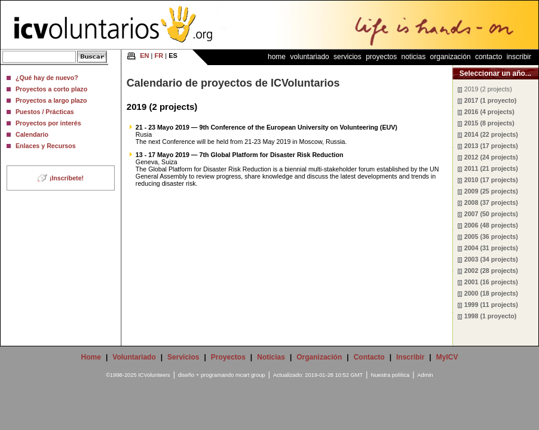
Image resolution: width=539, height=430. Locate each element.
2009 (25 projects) (491, 191)
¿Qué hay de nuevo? (47, 77)
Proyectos (381, 57)
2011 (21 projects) (491, 168)
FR (159, 55)
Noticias (414, 57)
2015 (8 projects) (489, 123)
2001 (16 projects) (491, 281)
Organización (450, 57)
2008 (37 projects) (491, 202)
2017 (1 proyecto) (490, 100)
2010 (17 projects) (491, 179)
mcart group (250, 375)
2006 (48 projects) (491, 225)
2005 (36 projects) (491, 236)
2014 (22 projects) (491, 134)
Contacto (488, 57)
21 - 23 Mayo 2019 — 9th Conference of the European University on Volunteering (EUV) (266, 127)
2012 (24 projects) (491, 157)
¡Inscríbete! (67, 178)
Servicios (347, 57)
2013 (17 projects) (491, 145)
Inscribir (519, 57)
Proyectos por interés (48, 123)
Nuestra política (389, 375)
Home (277, 57)
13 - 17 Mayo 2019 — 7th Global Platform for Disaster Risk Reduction (240, 154)
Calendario (32, 134)
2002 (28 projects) (491, 270)
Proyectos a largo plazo (51, 100)
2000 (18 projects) (491, 293)
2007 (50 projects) (491, 213)
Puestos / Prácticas (45, 111)
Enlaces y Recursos (46, 145)
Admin (425, 375)
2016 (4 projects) (489, 111)
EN (144, 55)
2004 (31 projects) (491, 247)
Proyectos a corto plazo (51, 89)
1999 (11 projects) (491, 304)
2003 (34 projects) (491, 259)
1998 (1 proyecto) (490, 316)
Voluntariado (309, 57)
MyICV (447, 357)
